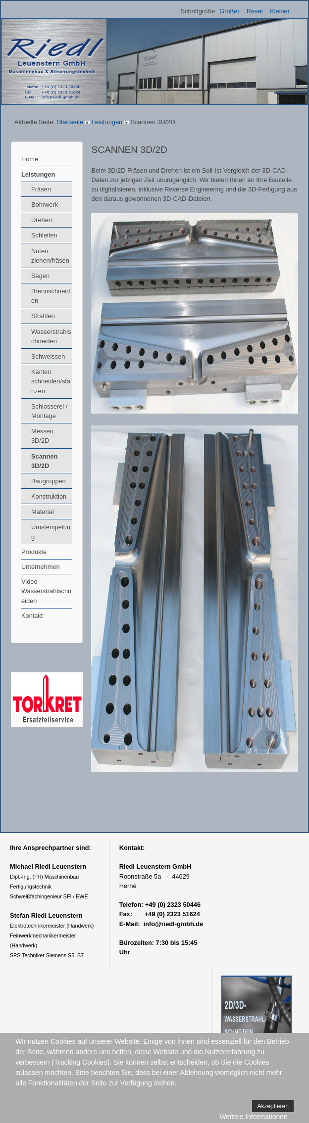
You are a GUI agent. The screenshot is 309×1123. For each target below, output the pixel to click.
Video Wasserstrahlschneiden (46, 591)
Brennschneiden (50, 295)
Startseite (69, 122)
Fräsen (41, 189)
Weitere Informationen (253, 1117)
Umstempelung (50, 531)
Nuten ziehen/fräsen (50, 255)
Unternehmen (40, 566)
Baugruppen (48, 481)
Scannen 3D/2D (44, 461)
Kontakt (32, 615)
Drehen (41, 220)
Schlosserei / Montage (49, 411)
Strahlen (43, 316)
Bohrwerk (44, 204)
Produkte (34, 552)
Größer (229, 11)
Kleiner (280, 11)
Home (29, 159)
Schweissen (48, 356)
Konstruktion (48, 496)
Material (42, 511)
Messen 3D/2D (42, 435)
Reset (255, 11)
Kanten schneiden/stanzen (50, 381)
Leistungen (107, 122)
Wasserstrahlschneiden (51, 336)
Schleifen (44, 235)
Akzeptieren (272, 1106)
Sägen (40, 276)
